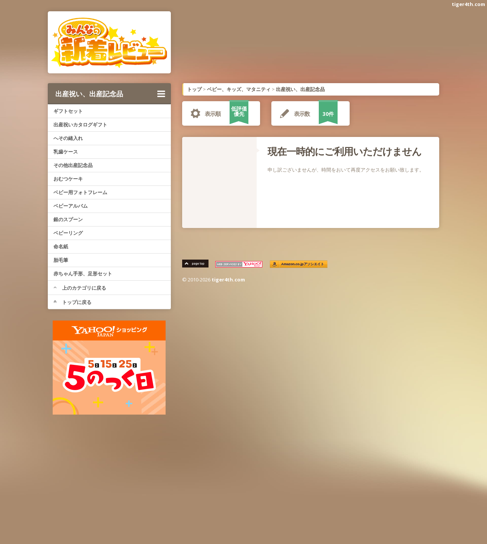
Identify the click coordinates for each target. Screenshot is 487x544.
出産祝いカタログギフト (80, 124)
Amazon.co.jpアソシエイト (303, 264)
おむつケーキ (68, 178)
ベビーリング (68, 232)
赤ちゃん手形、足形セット (82, 273)
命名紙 (60, 246)
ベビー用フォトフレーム (80, 192)
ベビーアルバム (70, 205)
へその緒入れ (68, 138)
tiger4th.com (468, 4)
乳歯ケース (65, 151)
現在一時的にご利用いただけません (345, 151)
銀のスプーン (68, 219)
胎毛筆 (60, 260)
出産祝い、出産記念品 (110, 93)
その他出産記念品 (73, 165)
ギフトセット (68, 111)
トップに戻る (72, 302)
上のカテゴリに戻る (79, 287)
